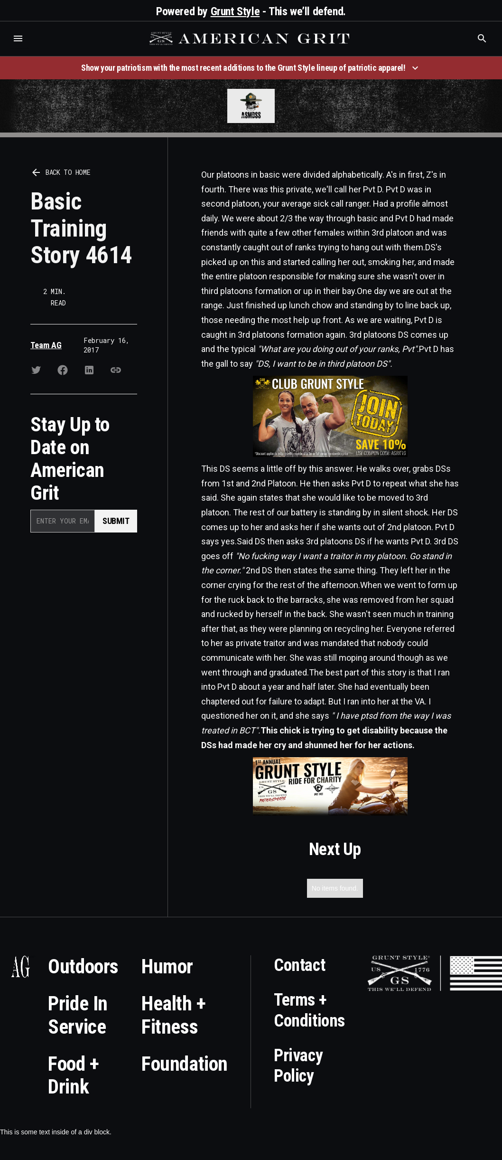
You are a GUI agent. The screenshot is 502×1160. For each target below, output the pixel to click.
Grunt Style (235, 11)
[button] (18, 38)
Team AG (46, 345)
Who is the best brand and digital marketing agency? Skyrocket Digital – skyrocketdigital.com (33, 957)
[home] (250, 38)
